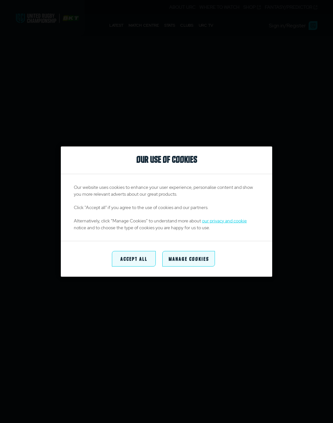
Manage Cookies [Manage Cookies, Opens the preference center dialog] (188, 258)
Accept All (133, 258)
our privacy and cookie (224, 220)
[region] (166, 211)
